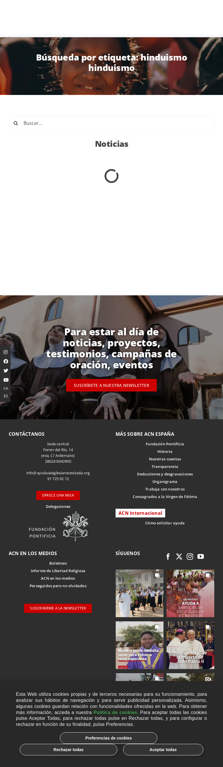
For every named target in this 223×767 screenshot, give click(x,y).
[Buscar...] (111, 123)
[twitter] (179, 556)
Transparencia (165, 466)
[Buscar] (16, 123)
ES (6, 395)
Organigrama (164, 481)
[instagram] (190, 556)
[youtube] (200, 556)
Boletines (58, 563)
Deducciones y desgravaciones (165, 474)
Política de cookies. (116, 712)
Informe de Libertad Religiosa (58, 570)
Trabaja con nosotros (165, 489)
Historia (165, 451)
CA (5, 388)
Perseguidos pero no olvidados (58, 585)
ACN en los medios (58, 578)
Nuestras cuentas (165, 459)
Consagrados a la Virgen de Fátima (165, 496)
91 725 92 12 (58, 478)
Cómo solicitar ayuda (165, 523)
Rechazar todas (68, 749)
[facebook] (168, 556)
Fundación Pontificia (165, 443)
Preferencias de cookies (108, 738)
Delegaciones (58, 506)
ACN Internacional (140, 513)
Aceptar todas (163, 749)
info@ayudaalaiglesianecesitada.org (58, 472)
